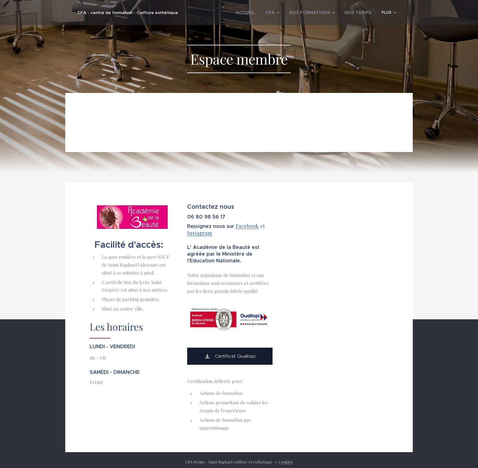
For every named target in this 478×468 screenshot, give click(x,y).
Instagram (199, 233)
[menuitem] (253, 12)
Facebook (247, 226)
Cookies (286, 461)
